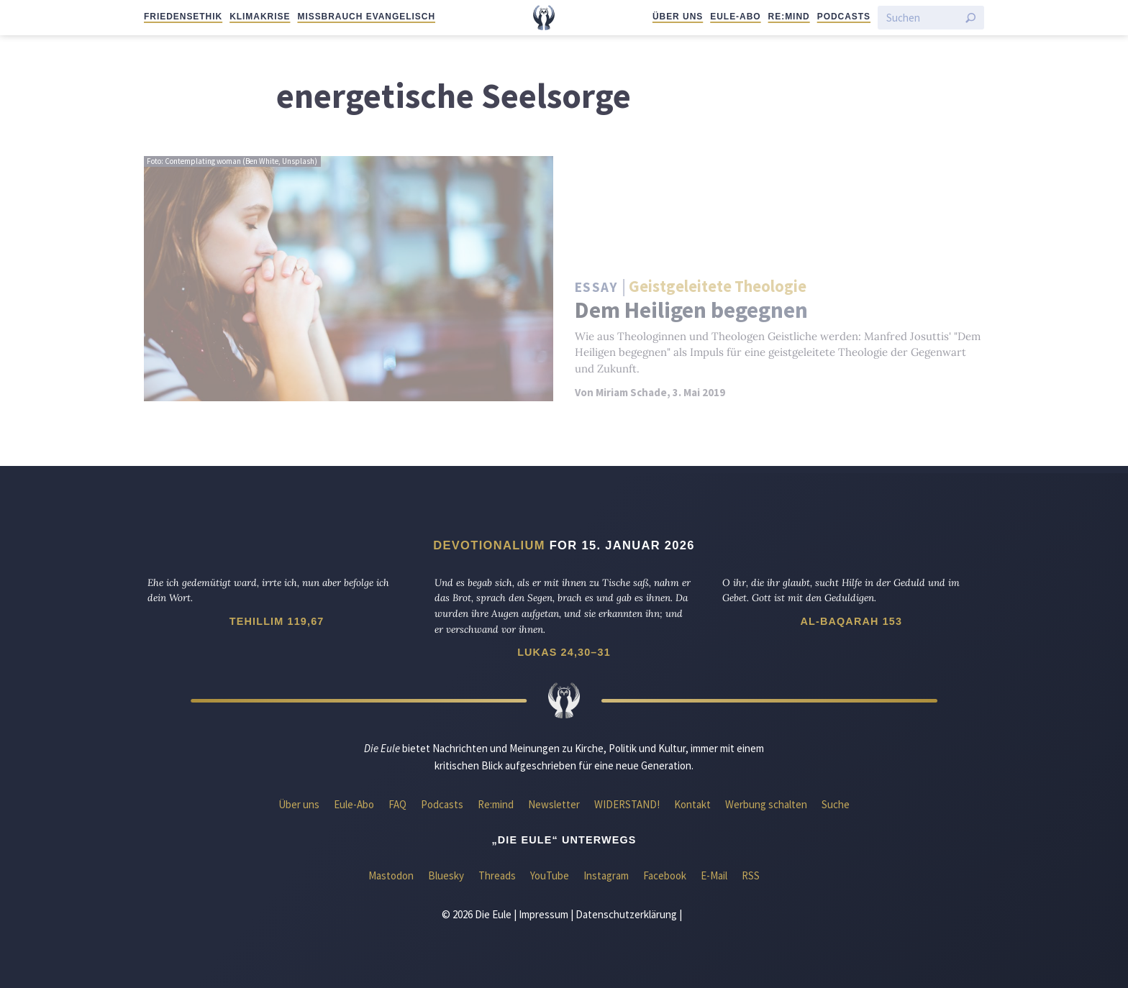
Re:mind (789, 17)
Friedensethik (183, 17)
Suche (836, 804)
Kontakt (692, 804)
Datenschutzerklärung (626, 914)
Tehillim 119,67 (276, 621)
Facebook (664, 875)
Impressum (543, 914)
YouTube (549, 875)
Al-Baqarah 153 (851, 621)
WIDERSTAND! (627, 804)
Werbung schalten (766, 804)
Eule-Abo (735, 17)
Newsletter (554, 804)
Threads (497, 875)
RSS (751, 875)
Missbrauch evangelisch (366, 17)
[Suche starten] (970, 18)
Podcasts (843, 17)
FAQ (397, 804)
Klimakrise (259, 17)
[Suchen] (922, 18)
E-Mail (714, 875)
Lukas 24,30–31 (564, 652)
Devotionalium (489, 545)
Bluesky (446, 875)
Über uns (677, 17)
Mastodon (391, 875)
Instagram (606, 875)
